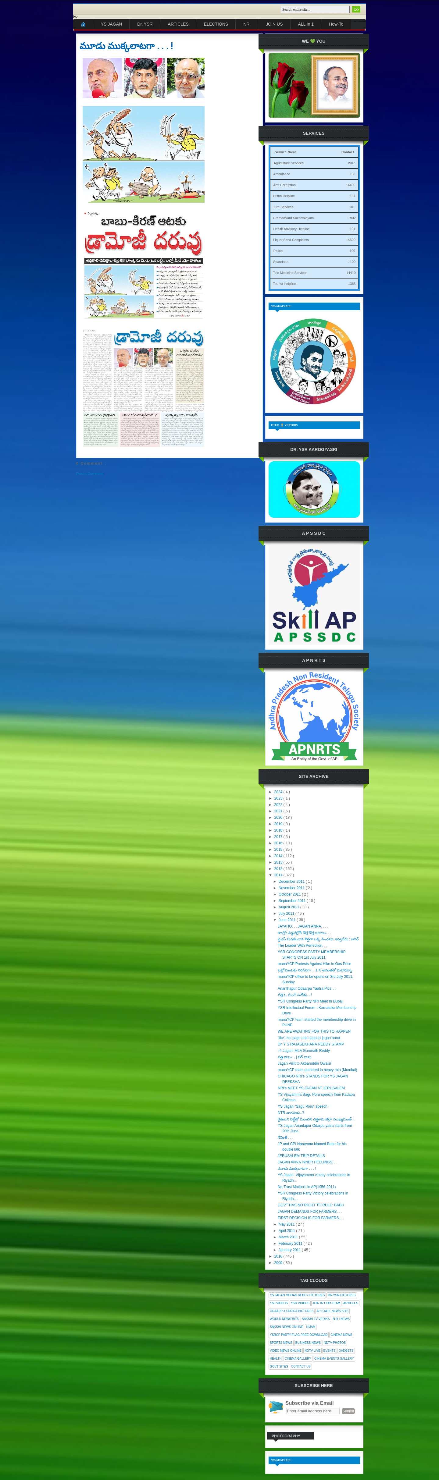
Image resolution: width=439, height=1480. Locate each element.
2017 (279, 837)
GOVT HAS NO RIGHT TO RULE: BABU (311, 1205)
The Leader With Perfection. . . (302, 945)
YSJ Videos (279, 1303)
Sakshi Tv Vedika (316, 1319)
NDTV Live (312, 1350)
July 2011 (287, 913)
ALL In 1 (306, 24)
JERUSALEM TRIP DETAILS (301, 1156)
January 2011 (290, 1250)
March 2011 (289, 1237)
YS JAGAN (111, 24)
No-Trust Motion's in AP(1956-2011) (307, 1187)
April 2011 (287, 1231)
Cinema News (341, 1334)
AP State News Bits (332, 1311)
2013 (279, 862)
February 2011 (291, 1243)
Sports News (281, 1342)
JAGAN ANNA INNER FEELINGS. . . (307, 1162)
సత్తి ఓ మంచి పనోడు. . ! (295, 995)
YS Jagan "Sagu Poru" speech (302, 1106)
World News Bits (284, 1319)
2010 (279, 1256)
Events (329, 1350)
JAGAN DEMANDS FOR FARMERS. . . (310, 1211)
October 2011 (290, 894)
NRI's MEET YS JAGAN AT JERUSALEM (311, 1088)
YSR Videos (300, 1303)
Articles (350, 1303)
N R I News (341, 1319)
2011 (279, 875)
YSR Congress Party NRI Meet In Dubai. (311, 1001)
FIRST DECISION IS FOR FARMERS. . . (311, 1218)
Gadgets (346, 1350)
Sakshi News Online (286, 1327)
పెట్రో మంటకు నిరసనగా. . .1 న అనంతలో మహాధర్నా (315, 970)
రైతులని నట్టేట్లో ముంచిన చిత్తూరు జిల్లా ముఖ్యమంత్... (316, 1119)
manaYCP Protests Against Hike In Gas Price (314, 964)
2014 (279, 856)
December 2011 (292, 881)
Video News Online (286, 1350)
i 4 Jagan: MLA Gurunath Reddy (304, 1051)
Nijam (310, 1327)
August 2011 (289, 907)
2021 (279, 811)
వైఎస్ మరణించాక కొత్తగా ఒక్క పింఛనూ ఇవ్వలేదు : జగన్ (318, 939)
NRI (247, 24)
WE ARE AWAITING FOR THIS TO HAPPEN (314, 1031)
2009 (279, 1263)
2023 (279, 798)
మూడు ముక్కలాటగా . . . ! (126, 46)
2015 (279, 849)
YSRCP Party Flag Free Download (298, 1334)
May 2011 (287, 1224)
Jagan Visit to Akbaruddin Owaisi (304, 1063)
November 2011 (292, 888)
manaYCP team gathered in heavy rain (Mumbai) (317, 1070)
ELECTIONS (216, 24)
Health (276, 1358)
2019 (279, 824)
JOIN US (274, 24)
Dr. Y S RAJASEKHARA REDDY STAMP (311, 1044)
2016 (279, 843)
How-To (336, 24)
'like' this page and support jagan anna (309, 1038)
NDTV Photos (335, 1342)
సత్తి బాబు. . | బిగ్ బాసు (294, 1057)
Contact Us (301, 1366)
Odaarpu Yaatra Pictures (291, 1311)
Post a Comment (89, 474)
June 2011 (288, 920)
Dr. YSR (144, 24)
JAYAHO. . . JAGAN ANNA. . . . (303, 926)
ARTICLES (178, 24)
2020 (279, 817)
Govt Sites (279, 1366)
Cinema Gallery (298, 1358)
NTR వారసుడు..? (291, 1113)
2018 (279, 830)
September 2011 (293, 901)
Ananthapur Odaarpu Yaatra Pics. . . (307, 988)
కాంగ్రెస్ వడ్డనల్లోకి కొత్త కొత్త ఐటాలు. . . (304, 933)
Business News (308, 1342)
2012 (279, 869)
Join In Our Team (326, 1303)
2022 (279, 805)
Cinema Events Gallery (334, 1358)
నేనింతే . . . (285, 1137)
